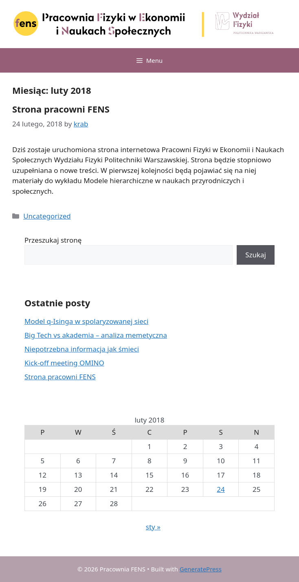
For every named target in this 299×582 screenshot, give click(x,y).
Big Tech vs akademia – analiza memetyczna (95, 335)
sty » (153, 526)
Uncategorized (47, 216)
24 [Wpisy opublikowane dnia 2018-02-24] (220, 489)
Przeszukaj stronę (52, 240)
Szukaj (255, 254)
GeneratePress (201, 569)
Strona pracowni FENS (61, 109)
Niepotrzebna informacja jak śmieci (81, 349)
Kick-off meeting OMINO (64, 362)
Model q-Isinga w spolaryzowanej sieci (86, 321)
